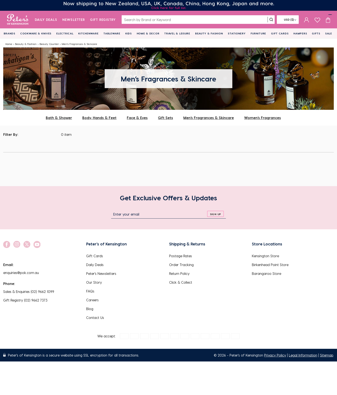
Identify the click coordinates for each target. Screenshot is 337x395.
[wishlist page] (317, 19)
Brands (9, 33)
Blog (89, 309)
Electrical (64, 33)
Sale (328, 33)
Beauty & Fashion (209, 33)
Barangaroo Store (266, 273)
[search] (271, 19)
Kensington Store (265, 256)
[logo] (18, 19)
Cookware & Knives (35, 33)
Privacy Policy (275, 355)
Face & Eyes (137, 118)
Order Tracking (181, 265)
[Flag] (288, 19)
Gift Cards (279, 33)
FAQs (90, 291)
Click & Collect (180, 282)
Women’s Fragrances (262, 118)
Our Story (94, 282)
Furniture (258, 33)
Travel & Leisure (177, 33)
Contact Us (95, 317)
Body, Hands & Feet (99, 118)
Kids (128, 33)
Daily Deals (46, 19)
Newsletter (73, 19)
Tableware (111, 33)
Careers (92, 300)
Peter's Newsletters (101, 273)
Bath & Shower (59, 118)
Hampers (300, 33)
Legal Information (303, 355)
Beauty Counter (49, 43)
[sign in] (306, 20)
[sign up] (215, 214)
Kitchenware (88, 33)
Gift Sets (165, 118)
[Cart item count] (328, 19)
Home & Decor (148, 33)
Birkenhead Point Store (270, 265)
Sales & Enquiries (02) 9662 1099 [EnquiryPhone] (28, 291)
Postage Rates (180, 256)
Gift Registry (103, 19)
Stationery (236, 33)
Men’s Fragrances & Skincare (79, 43)
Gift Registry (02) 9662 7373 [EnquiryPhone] (25, 300)
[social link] (6, 244)
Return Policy (179, 273)
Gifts (316, 33)
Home (8, 43)
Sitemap (326, 355)
